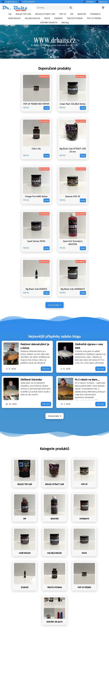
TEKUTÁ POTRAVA (75, 18)
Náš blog (65, 22)
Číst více (45, 369)
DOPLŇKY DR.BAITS (48, 22)
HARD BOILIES (14, 18)
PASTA (47, 18)
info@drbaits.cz (9, 1)
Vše (9, 14)
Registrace (101, 1)
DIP (71, 14)
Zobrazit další (55, 305)
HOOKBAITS (95, 14)
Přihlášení (88, 1)
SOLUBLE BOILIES (32, 18)
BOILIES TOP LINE (23, 14)
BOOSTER (82, 14)
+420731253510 (27, 1)
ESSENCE (58, 18)
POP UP (62, 14)
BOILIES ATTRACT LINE (45, 14)
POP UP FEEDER (94, 18)
